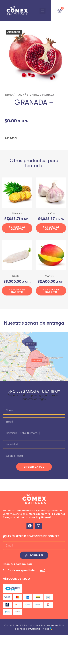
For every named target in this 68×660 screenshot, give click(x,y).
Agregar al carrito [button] (17, 228)
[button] (43, 11)
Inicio (9, 94)
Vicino (45, 628)
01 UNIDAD (33, 94)
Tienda (19, 94)
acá (29, 564)
